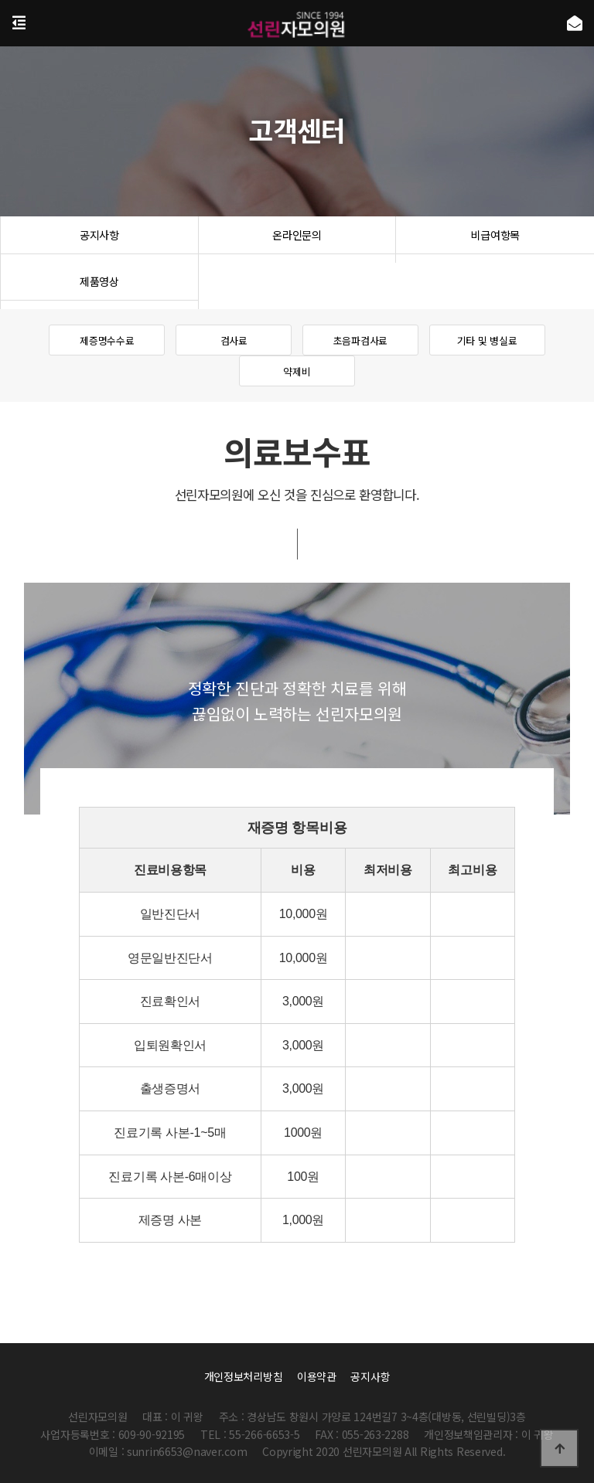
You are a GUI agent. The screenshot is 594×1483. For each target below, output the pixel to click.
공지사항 (99, 239)
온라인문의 (297, 239)
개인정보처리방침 (243, 1376)
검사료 (233, 341)
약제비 (297, 371)
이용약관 (316, 1376)
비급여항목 (495, 239)
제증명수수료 (106, 341)
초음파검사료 (360, 341)
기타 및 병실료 (487, 341)
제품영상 (99, 285)
